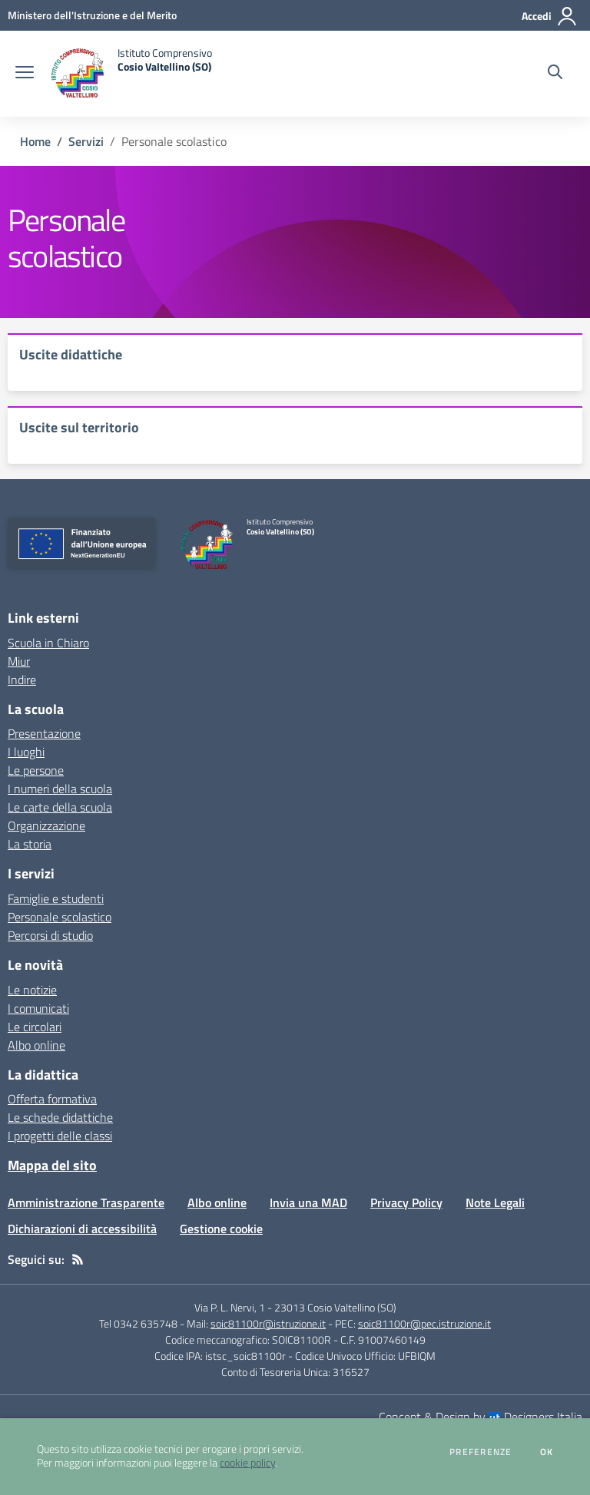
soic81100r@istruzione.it (268, 1323)
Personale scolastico (59, 917)
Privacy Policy (406, 1202)
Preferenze (480, 1452)
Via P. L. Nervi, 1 (229, 1307)
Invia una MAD (308, 1202)
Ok (547, 1452)
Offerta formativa (52, 1099)
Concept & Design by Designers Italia (480, 1416)
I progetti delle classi (60, 1135)
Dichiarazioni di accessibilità (82, 1228)
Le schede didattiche (60, 1117)
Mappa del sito (52, 1165)
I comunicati (38, 1008)
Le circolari (34, 1026)
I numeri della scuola (60, 788)
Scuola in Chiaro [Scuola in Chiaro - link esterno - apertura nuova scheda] (48, 642)
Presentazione (44, 733)
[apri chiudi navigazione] (24, 73)
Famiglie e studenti (56, 898)
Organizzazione (46, 825)
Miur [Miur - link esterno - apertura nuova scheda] (19, 661)
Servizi (86, 141)
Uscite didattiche (70, 354)
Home (35, 141)
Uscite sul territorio (79, 427)
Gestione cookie (221, 1228)
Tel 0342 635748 (138, 1323)
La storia (29, 844)
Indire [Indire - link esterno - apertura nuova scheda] (22, 679)
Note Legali (495, 1202)
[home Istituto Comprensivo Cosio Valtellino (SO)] (130, 73)
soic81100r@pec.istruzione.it (424, 1323)
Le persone (36, 770)
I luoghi (26, 752)
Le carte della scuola (60, 807)
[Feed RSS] (78, 1259)
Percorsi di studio (50, 935)
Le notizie (32, 990)
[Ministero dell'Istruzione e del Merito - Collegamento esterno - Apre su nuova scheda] (92, 15)
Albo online (36, 1045)
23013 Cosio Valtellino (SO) (335, 1307)
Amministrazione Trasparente (86, 1202)
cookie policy (247, 1462)
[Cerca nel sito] (555, 74)
